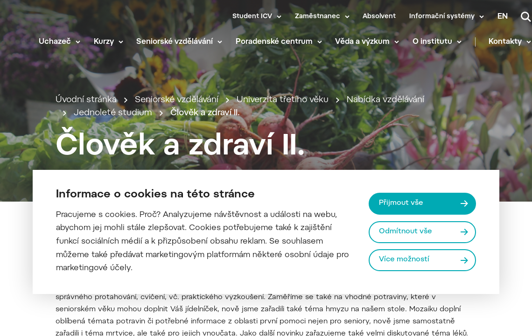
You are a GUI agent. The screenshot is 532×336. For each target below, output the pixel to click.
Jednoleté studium (113, 113)
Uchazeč (55, 42)
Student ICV (252, 17)
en (502, 17)
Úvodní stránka (86, 100)
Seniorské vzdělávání (174, 42)
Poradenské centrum (274, 42)
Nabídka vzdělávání (385, 100)
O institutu (432, 42)
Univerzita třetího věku (283, 100)
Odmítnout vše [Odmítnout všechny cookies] (405, 231)
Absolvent (379, 17)
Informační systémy (442, 17)
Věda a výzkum (362, 42)
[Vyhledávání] (526, 17)
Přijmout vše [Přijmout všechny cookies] (401, 203)
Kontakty (505, 42)
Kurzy (104, 42)
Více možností (404, 259)
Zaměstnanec (317, 17)
